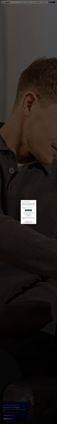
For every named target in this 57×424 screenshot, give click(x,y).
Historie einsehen (28, 215)
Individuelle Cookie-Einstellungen (28, 214)
